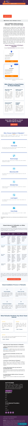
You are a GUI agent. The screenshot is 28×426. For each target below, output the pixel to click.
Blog (6, 399)
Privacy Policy (5, 418)
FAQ (6, 397)
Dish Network (7, 404)
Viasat (11, 20)
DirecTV (6, 406)
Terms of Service (11, 418)
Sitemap (6, 401)
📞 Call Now (11, 61)
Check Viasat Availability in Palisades (14, 279)
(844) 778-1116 (7, 16)
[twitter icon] (6, 412)
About (6, 395)
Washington (15, 20)
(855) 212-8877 (14, 3)
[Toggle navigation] (23, 1)
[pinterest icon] (13, 412)
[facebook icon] (8, 412)
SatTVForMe (6, 20)
